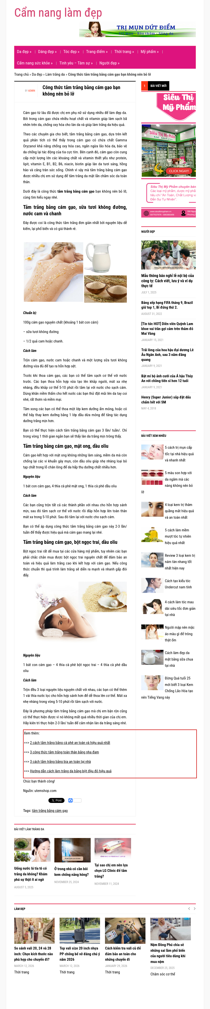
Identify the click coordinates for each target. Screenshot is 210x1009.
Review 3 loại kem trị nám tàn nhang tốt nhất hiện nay (180, 561)
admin (31, 90)
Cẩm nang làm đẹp (58, 12)
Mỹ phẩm (150, 51)
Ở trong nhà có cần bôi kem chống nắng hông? (71, 872)
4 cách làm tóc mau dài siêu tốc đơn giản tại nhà (180, 608)
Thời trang (124, 51)
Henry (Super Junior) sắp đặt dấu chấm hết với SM (166, 399)
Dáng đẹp (47, 51)
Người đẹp (109, 62)
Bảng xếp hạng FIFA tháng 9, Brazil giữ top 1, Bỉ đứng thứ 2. (167, 305)
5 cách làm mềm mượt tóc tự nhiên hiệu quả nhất (178, 536)
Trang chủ (21, 74)
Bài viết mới (158, 86)
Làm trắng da (55, 74)
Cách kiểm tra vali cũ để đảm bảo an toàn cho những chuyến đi (123, 954)
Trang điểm (96, 51)
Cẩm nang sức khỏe (35, 62)
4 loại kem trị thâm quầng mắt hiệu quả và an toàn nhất (179, 511)
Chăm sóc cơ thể (162, 974)
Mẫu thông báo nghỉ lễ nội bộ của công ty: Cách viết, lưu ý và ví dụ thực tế (167, 280)
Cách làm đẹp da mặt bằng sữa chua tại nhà (179, 659)
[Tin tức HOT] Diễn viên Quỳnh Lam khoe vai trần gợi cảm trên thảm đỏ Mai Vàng (167, 329)
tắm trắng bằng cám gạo (50, 810)
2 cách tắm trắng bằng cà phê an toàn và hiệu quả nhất (70, 742)
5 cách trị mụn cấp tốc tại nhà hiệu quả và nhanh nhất (179, 453)
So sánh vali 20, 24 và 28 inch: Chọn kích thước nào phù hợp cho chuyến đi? (33, 954)
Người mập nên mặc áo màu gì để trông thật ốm (179, 633)
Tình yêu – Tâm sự (76, 62)
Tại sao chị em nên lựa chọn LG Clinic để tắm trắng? (111, 871)
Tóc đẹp (71, 51)
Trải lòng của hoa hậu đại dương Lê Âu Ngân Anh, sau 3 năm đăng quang (167, 355)
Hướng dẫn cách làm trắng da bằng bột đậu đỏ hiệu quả (70, 771)
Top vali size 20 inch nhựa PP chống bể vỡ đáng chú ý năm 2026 (80, 954)
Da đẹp (24, 51)
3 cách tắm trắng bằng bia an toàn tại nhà (60, 761)
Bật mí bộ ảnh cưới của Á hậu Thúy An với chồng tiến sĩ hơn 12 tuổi (167, 378)
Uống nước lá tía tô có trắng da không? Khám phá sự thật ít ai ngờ (30, 874)
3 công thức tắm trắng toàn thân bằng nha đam (64, 752)
